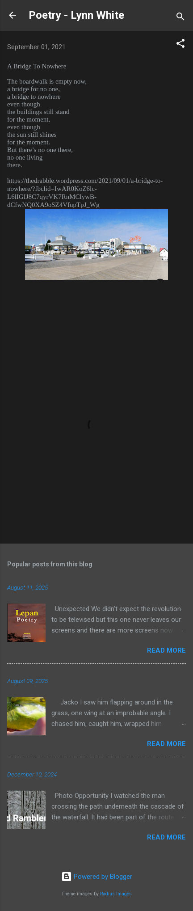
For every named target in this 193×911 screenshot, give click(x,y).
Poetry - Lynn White (76, 15)
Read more (166, 650)
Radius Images (116, 894)
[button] (180, 45)
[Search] (180, 18)
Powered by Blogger (96, 877)
